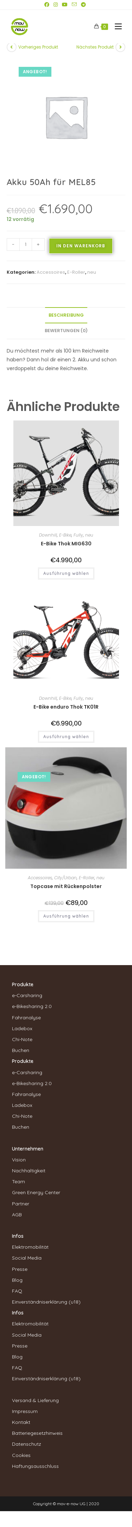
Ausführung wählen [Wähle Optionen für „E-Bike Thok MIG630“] (66, 573)
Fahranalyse (26, 1017)
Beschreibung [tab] (66, 315)
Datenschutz (26, 1444)
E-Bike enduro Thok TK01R (66, 706)
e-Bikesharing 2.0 (32, 1006)
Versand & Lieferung (35, 1400)
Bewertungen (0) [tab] (66, 331)
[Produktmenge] (25, 244)
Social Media (27, 1258)
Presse (19, 1269)
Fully (78, 535)
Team (18, 1181)
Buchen (20, 1050)
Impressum (25, 1411)
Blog (17, 1280)
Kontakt (21, 1422)
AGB (17, 1214)
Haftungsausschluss (35, 1466)
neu (91, 272)
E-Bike (65, 535)
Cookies (21, 1455)
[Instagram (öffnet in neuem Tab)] (55, 4)
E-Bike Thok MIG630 (66, 543)
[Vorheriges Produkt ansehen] (12, 47)
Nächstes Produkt (95, 47)
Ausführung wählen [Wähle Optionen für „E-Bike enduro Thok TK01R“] (66, 736)
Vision (19, 1160)
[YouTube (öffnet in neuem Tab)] (65, 4)
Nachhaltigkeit (28, 1170)
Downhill (48, 535)
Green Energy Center (36, 1192)
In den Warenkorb (80, 246)
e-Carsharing (27, 995)
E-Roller (76, 272)
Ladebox (22, 1028)
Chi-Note (22, 1039)
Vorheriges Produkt (38, 47)
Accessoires (51, 272)
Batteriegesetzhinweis (37, 1433)
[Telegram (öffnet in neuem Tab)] (83, 4)
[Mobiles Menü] (115, 26)
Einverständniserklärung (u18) (46, 1302)
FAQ (17, 1291)
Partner (20, 1203)
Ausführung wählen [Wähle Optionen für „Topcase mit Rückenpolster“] (66, 916)
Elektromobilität (30, 1247)
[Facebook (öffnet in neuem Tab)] (47, 4)
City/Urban (65, 878)
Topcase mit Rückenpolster (66, 886)
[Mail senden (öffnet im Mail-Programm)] (74, 4)
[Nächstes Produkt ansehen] (120, 47)
